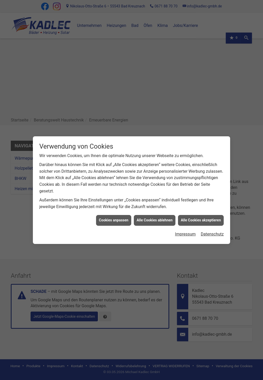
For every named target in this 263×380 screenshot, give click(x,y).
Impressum (185, 226)
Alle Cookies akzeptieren (201, 213)
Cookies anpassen (113, 213)
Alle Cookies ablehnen (155, 213)
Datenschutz (212, 226)
